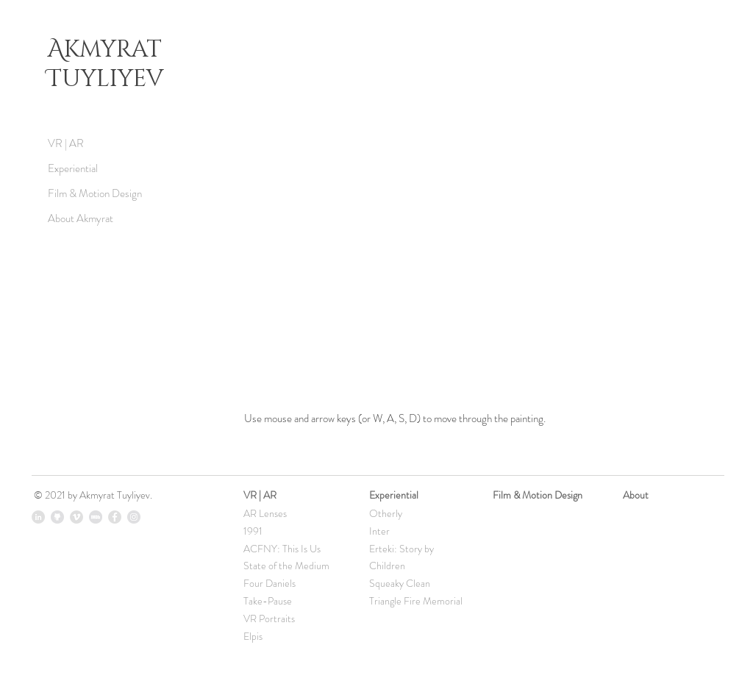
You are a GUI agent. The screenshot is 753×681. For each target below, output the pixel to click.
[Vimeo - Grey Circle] (76, 517)
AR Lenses (265, 513)
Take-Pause (267, 600)
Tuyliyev (105, 79)
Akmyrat (107, 49)
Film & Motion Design (95, 193)
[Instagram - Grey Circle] (133, 517)
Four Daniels (269, 583)
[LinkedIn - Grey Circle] (38, 517)
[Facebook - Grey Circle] (114, 517)
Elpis (253, 636)
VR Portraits (269, 618)
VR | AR (66, 143)
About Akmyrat (80, 218)
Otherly (385, 513)
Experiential (73, 168)
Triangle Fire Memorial (416, 600)
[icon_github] (57, 517)
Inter (379, 531)
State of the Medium (286, 565)
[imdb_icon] (95, 517)
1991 (253, 531)
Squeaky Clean (399, 583)
